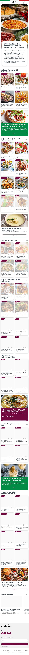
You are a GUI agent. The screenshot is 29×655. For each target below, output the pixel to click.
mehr (26, 70)
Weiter (14, 133)
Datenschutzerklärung (5, 646)
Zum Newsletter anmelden (14, 644)
